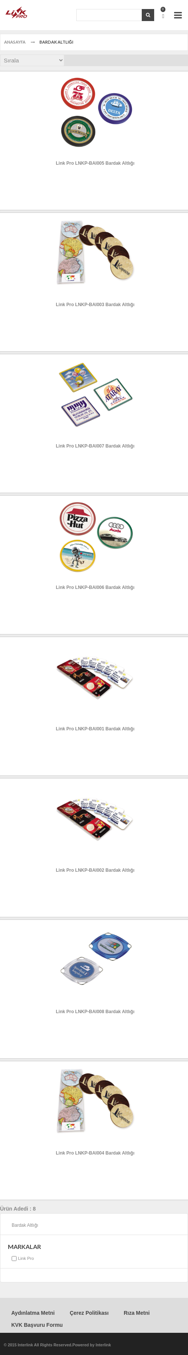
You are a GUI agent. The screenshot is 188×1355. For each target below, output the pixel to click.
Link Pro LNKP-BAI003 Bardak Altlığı (95, 304)
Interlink (103, 1345)
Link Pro (26, 1258)
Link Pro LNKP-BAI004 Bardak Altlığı (95, 1153)
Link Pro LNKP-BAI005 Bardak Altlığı (95, 163)
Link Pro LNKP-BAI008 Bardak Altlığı (95, 1011)
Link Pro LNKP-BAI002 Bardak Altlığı (95, 870)
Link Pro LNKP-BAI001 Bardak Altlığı (95, 728)
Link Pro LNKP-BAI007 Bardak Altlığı (95, 446)
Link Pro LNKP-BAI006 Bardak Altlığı (95, 587)
